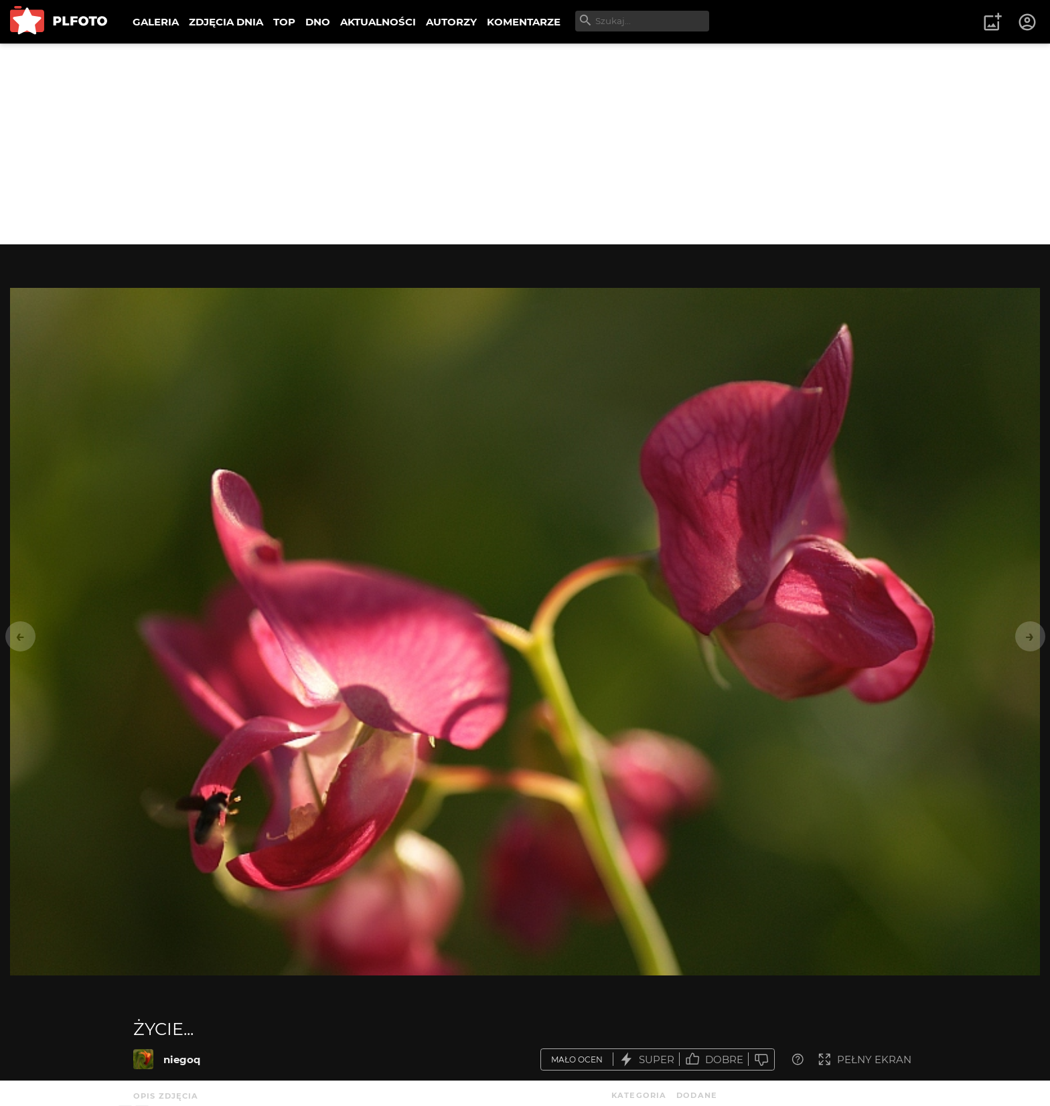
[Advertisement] (525, 144)
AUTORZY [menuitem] (451, 21)
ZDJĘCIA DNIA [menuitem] (226, 21)
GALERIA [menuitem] (156, 21)
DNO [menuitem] (317, 21)
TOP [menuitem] (284, 21)
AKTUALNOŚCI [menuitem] (378, 21)
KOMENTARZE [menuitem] (523, 21)
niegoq (181, 1059)
